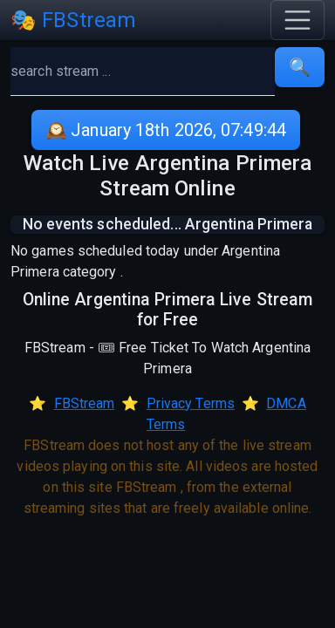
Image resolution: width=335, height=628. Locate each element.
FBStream (84, 403)
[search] (142, 71)
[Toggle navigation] (297, 20)
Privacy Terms (191, 403)
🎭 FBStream (73, 20)
